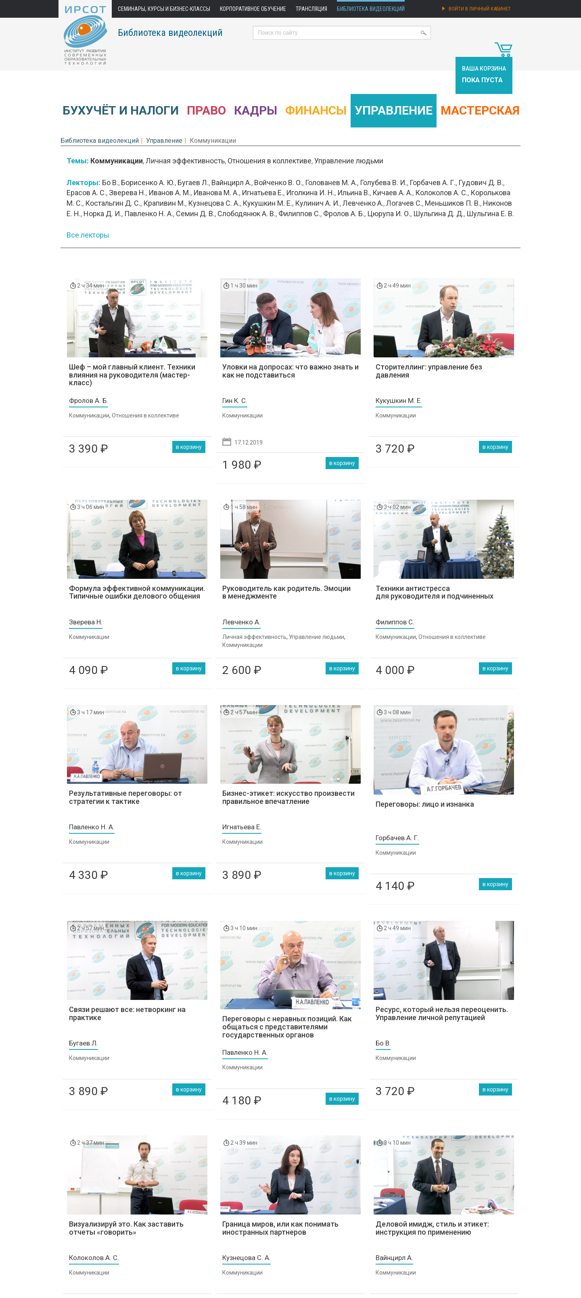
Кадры (255, 110)
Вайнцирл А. (231, 182)
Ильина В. (353, 192)
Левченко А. (363, 203)
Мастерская (480, 110)
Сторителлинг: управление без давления (429, 371)
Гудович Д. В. (480, 182)
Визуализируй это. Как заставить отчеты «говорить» (126, 1228)
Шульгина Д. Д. (438, 213)
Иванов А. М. (169, 192)
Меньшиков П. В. (452, 203)
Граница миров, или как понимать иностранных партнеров (280, 1228)
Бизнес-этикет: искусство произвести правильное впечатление (288, 797)
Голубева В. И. (383, 182)
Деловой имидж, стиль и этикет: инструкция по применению (432, 1228)
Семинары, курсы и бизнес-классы (164, 9)
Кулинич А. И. (317, 203)
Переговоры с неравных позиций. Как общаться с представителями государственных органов (287, 1026)
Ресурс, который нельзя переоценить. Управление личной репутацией (442, 1013)
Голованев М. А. (331, 182)
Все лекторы (88, 235)
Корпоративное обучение (253, 9)
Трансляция (311, 9)
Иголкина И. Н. (310, 192)
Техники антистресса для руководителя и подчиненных (434, 592)
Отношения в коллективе (269, 161)
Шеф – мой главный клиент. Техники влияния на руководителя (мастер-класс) (132, 375)
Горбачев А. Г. (433, 182)
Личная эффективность (185, 161)
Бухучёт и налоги (121, 110)
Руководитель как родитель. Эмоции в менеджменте (286, 592)
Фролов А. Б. (343, 213)
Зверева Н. (127, 192)
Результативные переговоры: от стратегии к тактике (125, 797)
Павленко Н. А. (148, 213)
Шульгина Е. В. (490, 213)
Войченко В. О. (278, 182)
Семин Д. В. (195, 213)
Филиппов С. (299, 213)
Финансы (316, 110)
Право (206, 110)
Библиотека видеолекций (371, 9)
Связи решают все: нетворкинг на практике (127, 1013)
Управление (394, 110)
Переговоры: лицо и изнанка (425, 804)
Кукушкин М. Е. (267, 203)
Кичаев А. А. (392, 192)
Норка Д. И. (102, 213)
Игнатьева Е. (262, 192)
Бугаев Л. (193, 182)
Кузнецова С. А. (214, 203)
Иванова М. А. (216, 192)
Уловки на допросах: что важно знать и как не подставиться (290, 371)
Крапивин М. (164, 203)
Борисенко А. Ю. (148, 182)
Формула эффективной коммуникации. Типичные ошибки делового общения (137, 592)
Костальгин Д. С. (112, 203)
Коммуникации (116, 161)
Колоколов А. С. (441, 192)
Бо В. (110, 182)
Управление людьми (348, 161)
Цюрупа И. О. (388, 213)
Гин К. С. (234, 400)
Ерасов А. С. (86, 192)
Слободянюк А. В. (246, 213)
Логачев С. (404, 203)
